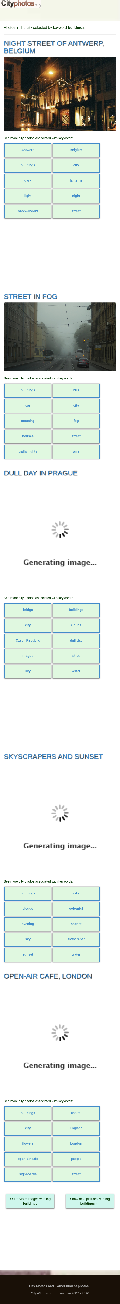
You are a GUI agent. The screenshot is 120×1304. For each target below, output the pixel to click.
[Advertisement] (60, 258)
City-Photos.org (42, 1293)
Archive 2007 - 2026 (74, 1293)
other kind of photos (73, 1286)
